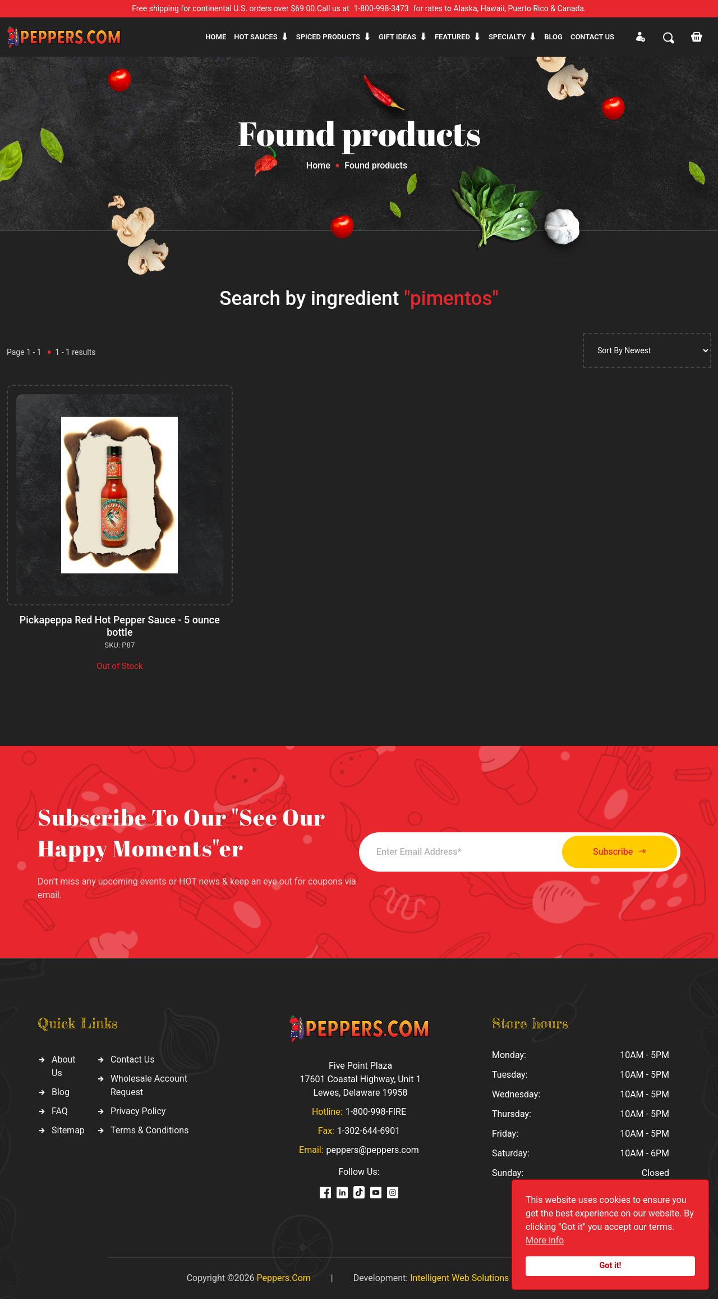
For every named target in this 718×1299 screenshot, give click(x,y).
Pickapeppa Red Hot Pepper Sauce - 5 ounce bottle (119, 626)
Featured (452, 37)
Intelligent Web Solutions (459, 1278)
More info (545, 1240)
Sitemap (68, 1130)
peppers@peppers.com (372, 1150)
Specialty (507, 37)
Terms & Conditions (150, 1130)
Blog (553, 37)
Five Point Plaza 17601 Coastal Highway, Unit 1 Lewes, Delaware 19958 (360, 1079)
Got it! (611, 1265)
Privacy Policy (138, 1111)
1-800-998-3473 (381, 8)
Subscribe (618, 852)
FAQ (60, 1111)
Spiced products (328, 37)
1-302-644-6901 (368, 1130)
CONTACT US (592, 37)
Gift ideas (397, 37)
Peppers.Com (283, 1278)
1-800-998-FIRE (376, 1111)
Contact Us (133, 1059)
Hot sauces (256, 37)
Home (215, 37)
